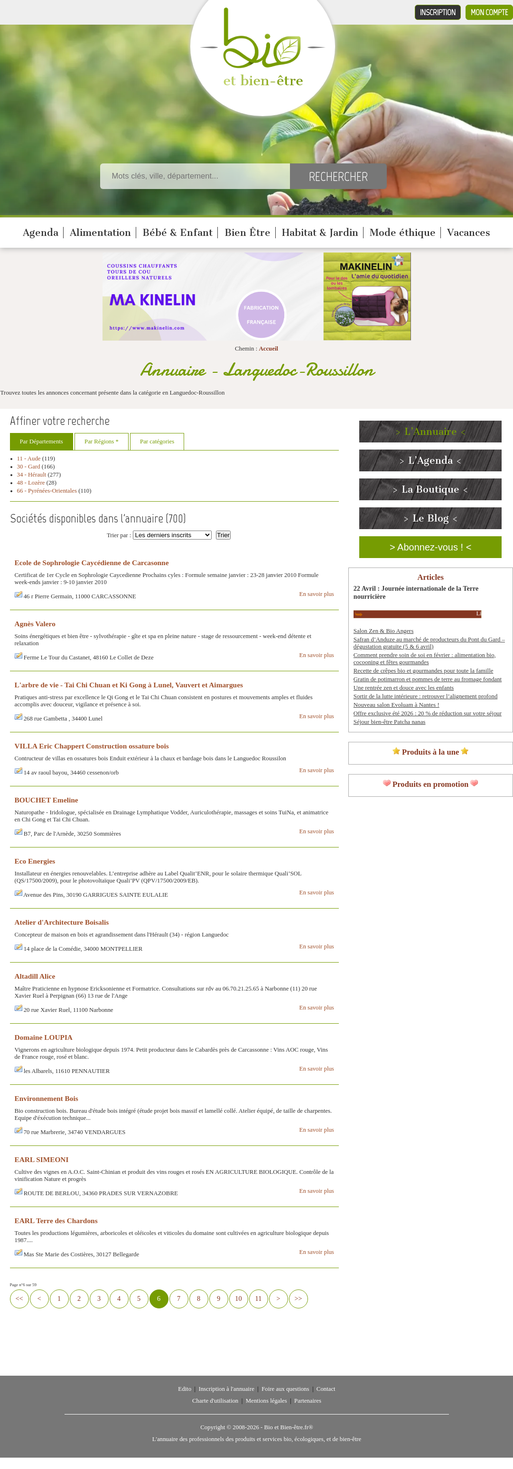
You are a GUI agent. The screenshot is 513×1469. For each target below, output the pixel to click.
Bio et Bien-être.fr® (288, 1427)
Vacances (468, 232)
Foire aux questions (285, 1389)
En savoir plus (316, 594)
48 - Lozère (31, 482)
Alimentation (100, 232)
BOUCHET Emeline (46, 800)
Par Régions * (101, 441)
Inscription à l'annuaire (226, 1389)
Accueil (268, 348)
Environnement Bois (46, 1098)
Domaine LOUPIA (44, 1037)
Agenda (40, 232)
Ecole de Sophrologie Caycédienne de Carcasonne (92, 563)
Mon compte (489, 12)
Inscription (438, 12)
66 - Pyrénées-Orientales (47, 490)
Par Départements (41, 441)
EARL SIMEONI (42, 1159)
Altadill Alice (35, 976)
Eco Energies (35, 861)
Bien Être (247, 232)
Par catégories (157, 441)
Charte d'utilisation (215, 1400)
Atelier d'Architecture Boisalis (62, 922)
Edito (184, 1389)
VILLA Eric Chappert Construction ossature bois (92, 746)
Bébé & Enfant (177, 232)
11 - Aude (29, 458)
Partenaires (307, 1400)
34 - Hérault (32, 474)
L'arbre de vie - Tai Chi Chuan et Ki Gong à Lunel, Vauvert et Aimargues (129, 685)
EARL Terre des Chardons (56, 1221)
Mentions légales (266, 1400)
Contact (326, 1389)
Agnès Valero (35, 624)
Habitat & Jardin (320, 232)
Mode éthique (403, 232)
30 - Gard (28, 466)
